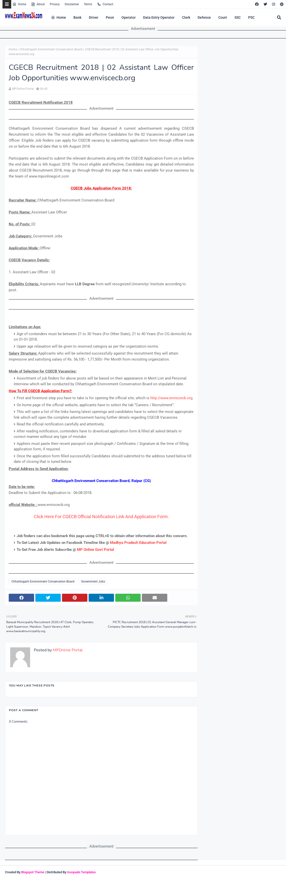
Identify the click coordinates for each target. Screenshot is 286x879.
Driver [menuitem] (93, 17)
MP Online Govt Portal (95, 549)
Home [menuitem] (58, 17)
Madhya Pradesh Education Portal (138, 542)
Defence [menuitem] (204, 17)
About (38, 4)
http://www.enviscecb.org (171, 398)
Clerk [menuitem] (186, 17)
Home (19, 4)
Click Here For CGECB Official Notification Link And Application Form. (101, 516)
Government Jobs (93, 581)
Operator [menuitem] (128, 17)
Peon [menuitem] (110, 17)
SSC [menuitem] (237, 17)
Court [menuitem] (222, 17)
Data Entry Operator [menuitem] (158, 17)
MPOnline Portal (23, 89)
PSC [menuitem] (251, 17)
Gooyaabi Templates (81, 872)
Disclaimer (72, 4)
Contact (105, 4)
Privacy (55, 4)
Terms (88, 4)
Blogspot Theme (32, 872)
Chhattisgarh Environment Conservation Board (50, 49)
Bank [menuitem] (77, 17)
